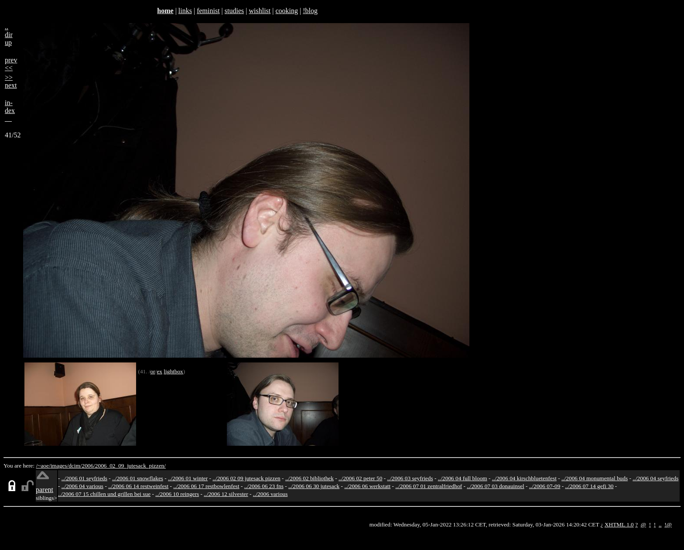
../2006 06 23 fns (264, 486)
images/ (59, 465)
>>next (11, 81)
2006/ (88, 465)
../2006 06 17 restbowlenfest (206, 486)
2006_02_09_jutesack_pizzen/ (130, 465)
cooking (286, 10)
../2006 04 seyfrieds (655, 478)
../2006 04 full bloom (462, 478)
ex (159, 371)
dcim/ (75, 465)
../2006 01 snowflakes (137, 478)
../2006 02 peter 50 (360, 478)
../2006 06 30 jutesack (313, 486)
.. (660, 524)
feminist (208, 10)
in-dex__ (10, 110)
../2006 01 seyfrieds (84, 478)
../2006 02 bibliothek (309, 478)
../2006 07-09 (544, 486)
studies (234, 10)
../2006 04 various (82, 486)
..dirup (9, 34)
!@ (668, 524)
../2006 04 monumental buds (594, 478)
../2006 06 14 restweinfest (138, 486)
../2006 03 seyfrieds (410, 478)
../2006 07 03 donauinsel (495, 486)
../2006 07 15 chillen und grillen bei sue (104, 494)
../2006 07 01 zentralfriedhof (428, 486)
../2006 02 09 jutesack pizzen (246, 478)
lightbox (173, 371)
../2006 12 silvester (226, 494)
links (185, 10)
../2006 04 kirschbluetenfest (524, 478)
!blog (310, 10)
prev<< (11, 64)
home (165, 10)
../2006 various (270, 494)
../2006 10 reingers (177, 494)
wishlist (259, 10)
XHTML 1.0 (619, 524)
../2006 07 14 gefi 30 (589, 486)
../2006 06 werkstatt (367, 486)
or (152, 371)
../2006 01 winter (188, 478)
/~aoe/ (43, 465)
